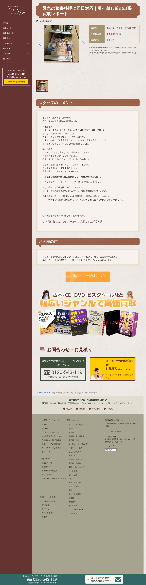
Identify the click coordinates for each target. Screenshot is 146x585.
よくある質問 (47, 475)
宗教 (70, 490)
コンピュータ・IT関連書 (78, 444)
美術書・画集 (74, 440)
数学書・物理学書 (76, 459)
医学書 (71, 432)
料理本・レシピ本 (76, 448)
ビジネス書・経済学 (76, 425)
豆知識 (44, 517)
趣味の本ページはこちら (87, 275)
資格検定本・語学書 (76, 436)
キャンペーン (47, 509)
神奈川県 (96, 409)
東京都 (109, 34)
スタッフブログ (48, 513)
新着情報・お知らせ (49, 501)
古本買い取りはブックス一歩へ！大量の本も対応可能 (72, 221)
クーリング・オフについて (52, 448)
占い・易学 (73, 475)
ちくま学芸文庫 (75, 452)
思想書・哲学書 (75, 463)
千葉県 (110, 409)
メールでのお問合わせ (16, 82)
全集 (70, 479)
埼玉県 (69, 409)
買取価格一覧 (8, 33)
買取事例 (6, 38)
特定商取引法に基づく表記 (52, 436)
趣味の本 (72, 502)
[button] (39, 44)
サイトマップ (47, 452)
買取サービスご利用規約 (51, 444)
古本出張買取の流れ (49, 471)
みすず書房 (73, 506)
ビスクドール (74, 513)
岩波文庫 (72, 456)
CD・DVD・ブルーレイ (78, 510)
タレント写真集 (75, 494)
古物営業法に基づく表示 (51, 440)
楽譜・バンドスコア (76, 467)
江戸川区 (117, 34)
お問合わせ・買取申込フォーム (54, 478)
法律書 (71, 498)
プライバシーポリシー (50, 432)
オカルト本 (73, 471)
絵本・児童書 (74, 486)
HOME (5, 23)
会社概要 (6, 59)
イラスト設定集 (75, 483)
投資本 (71, 429)
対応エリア (7, 48)
